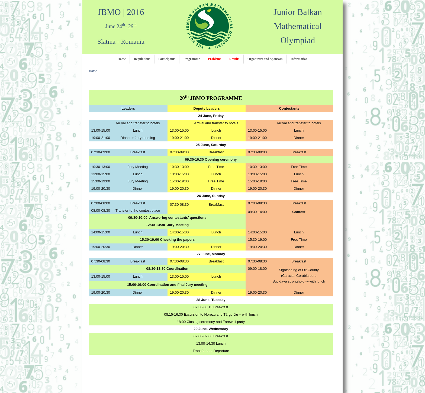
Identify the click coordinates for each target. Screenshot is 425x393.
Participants (166, 59)
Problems (214, 59)
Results (234, 59)
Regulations (142, 59)
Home (121, 59)
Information (299, 59)
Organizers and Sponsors (264, 59)
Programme (191, 59)
